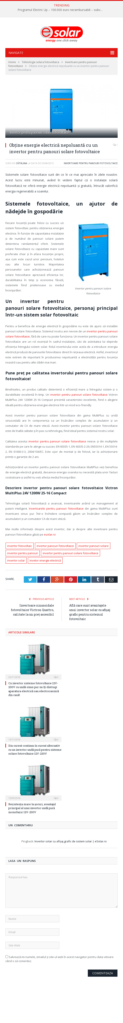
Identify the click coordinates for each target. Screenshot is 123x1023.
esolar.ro (50, 534)
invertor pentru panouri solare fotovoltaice (79, 394)
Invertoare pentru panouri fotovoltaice (91, 163)
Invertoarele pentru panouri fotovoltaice (56, 508)
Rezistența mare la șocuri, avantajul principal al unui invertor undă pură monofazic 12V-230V (32, 808)
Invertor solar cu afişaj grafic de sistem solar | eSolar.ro (70, 841)
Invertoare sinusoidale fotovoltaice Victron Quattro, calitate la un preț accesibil (32, 609)
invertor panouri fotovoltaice (55, 546)
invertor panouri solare (93, 546)
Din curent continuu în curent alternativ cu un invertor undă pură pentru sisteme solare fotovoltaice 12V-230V (35, 749)
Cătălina (21, 163)
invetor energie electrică (45, 560)
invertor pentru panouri (22, 553)
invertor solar (16, 560)
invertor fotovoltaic (19, 546)
